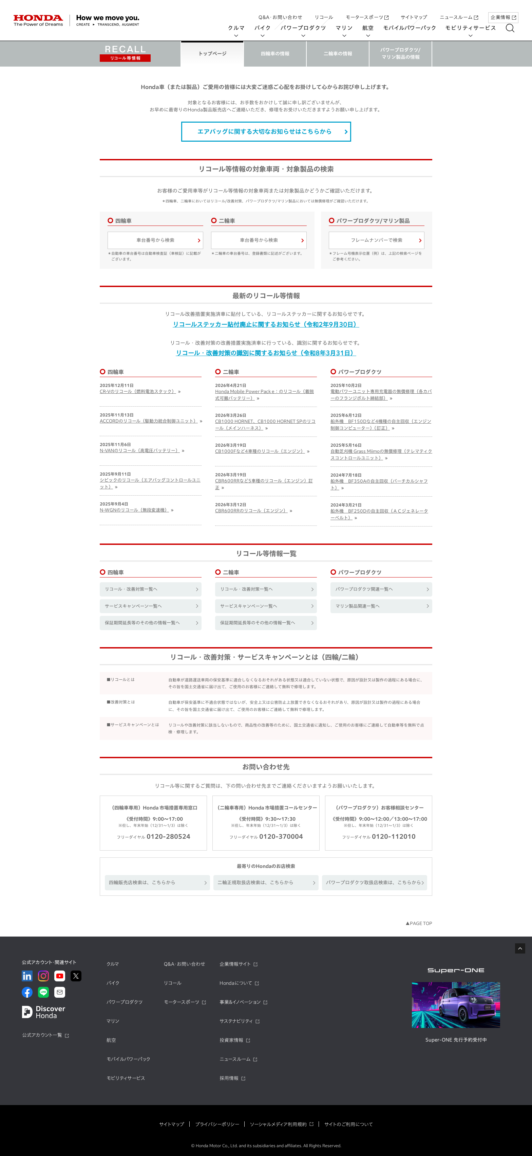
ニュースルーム (459, 11)
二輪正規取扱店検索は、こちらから (255, 882)
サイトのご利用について (348, 1124)
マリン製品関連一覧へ (358, 606)
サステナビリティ (236, 1021)
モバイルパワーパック (413, 28)
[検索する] (514, 28)
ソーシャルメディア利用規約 (278, 1124)
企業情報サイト (235, 964)
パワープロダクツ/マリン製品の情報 (400, 53)
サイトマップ (414, 11)
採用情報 (229, 1078)
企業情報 (503, 11)
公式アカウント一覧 (42, 1035)
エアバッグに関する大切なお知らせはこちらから (264, 131)
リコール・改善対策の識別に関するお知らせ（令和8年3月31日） (266, 353)
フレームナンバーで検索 (376, 240)
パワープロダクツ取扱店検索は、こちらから (373, 882)
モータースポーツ (367, 11)
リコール (324, 11)
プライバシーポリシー (217, 1124)
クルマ (240, 28)
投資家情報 (231, 1040)
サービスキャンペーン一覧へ (133, 606)
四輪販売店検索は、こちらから (142, 882)
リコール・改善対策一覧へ (131, 589)
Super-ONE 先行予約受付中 (456, 1039)
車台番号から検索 (155, 240)
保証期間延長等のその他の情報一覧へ (142, 623)
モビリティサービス (475, 28)
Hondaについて (236, 983)
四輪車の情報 (275, 53)
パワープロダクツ (307, 28)
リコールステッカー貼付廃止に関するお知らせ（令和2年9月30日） (266, 324)
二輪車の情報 (338, 53)
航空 (372, 28)
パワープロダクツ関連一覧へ (364, 589)
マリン (348, 28)
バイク (267, 28)
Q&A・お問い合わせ (281, 11)
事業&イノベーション (240, 1002)
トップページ (212, 53)
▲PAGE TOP (418, 923)
